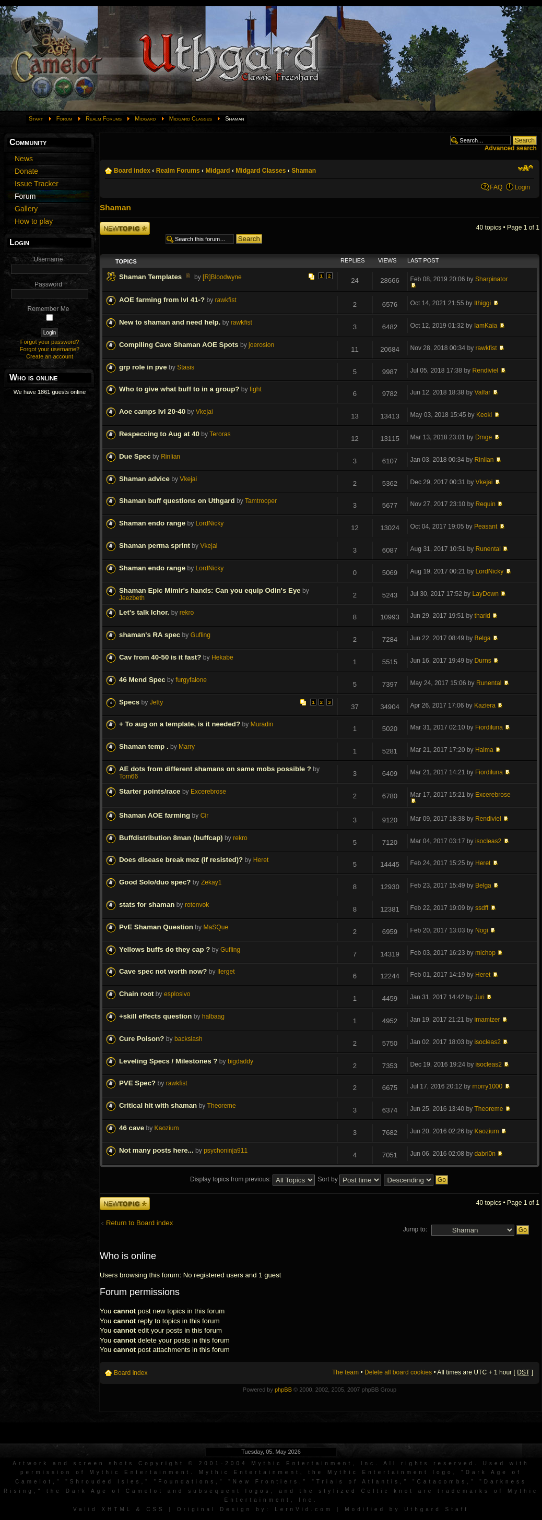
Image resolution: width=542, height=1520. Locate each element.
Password (48, 284)
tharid (482, 615)
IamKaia (485, 325)
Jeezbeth (132, 598)
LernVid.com (304, 1509)
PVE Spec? (137, 1083)
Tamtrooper (261, 501)
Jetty (156, 702)
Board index (132, 170)
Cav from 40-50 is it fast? (160, 657)
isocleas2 (488, 841)
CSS (155, 1509)
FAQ (496, 187)
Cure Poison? (141, 1039)
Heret (261, 860)
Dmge (483, 437)
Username (48, 259)
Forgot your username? (49, 349)
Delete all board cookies (398, 1372)
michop (485, 952)
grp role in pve (143, 367)
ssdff (481, 908)
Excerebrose (208, 791)
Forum (64, 118)
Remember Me (48, 309)
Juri (480, 997)
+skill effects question (155, 1016)
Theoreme (221, 1105)
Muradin (262, 724)
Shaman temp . (144, 746)
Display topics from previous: (252, 1179)
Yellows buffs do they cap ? (164, 949)
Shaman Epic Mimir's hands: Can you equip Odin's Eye (210, 590)
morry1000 (488, 1086)
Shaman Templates (150, 277)
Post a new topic (125, 228)
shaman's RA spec (149, 635)
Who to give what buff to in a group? (179, 389)
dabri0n (485, 1153)
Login (522, 187)
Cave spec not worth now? (163, 971)
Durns (483, 660)
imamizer (487, 1019)
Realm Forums (104, 118)
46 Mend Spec (142, 680)
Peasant (485, 526)
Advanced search (511, 148)
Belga (483, 638)
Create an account (49, 356)
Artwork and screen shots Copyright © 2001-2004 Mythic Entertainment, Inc (194, 1463)
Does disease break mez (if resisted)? (181, 860)
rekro (187, 612)
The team (345, 1372)
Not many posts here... (156, 1150)
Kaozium (167, 1128)
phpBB (283, 1389)
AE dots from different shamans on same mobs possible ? (215, 769)
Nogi (481, 930)
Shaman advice (144, 479)
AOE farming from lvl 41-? (162, 300)
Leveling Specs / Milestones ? (168, 1061)
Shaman (303, 170)
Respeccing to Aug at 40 (159, 434)
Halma (484, 749)
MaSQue (215, 927)
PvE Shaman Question (156, 927)
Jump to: (415, 1229)
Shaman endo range (152, 523)
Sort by (349, 1179)
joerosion (261, 345)
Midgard (145, 118)
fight (256, 389)
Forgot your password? (49, 342)
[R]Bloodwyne (222, 277)
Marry (187, 746)
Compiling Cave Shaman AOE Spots (179, 345)
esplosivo (177, 994)
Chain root (136, 994)
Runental (488, 549)
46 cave (131, 1128)
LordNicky (210, 523)
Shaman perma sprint (154, 545)
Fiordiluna (489, 727)
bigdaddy (240, 1061)
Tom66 (128, 776)
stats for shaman (146, 904)
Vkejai (204, 411)
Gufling (200, 635)
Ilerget (226, 971)
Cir (204, 815)
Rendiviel (486, 370)
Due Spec (135, 456)
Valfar (483, 392)
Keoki (484, 414)
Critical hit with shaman (158, 1105)
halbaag (213, 1016)
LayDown (486, 593)
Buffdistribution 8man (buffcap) (171, 838)
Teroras (219, 434)
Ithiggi (482, 303)
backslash (188, 1039)
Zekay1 (211, 882)
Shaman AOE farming (154, 815)
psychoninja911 (226, 1150)
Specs (129, 702)
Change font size (525, 168)
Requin (486, 504)
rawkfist (226, 300)
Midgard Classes (190, 118)
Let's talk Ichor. (144, 612)
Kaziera (485, 705)
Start (36, 118)
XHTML (116, 1509)
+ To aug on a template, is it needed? (179, 724)
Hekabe (222, 657)
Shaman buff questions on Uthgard (177, 501)
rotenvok (197, 904)
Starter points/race (150, 791)
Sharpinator (491, 279)
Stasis (185, 367)
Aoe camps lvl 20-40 (152, 411)
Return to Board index (139, 1223)
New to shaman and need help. (169, 322)
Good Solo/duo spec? (155, 882)
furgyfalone (191, 680)
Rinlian (170, 456)
